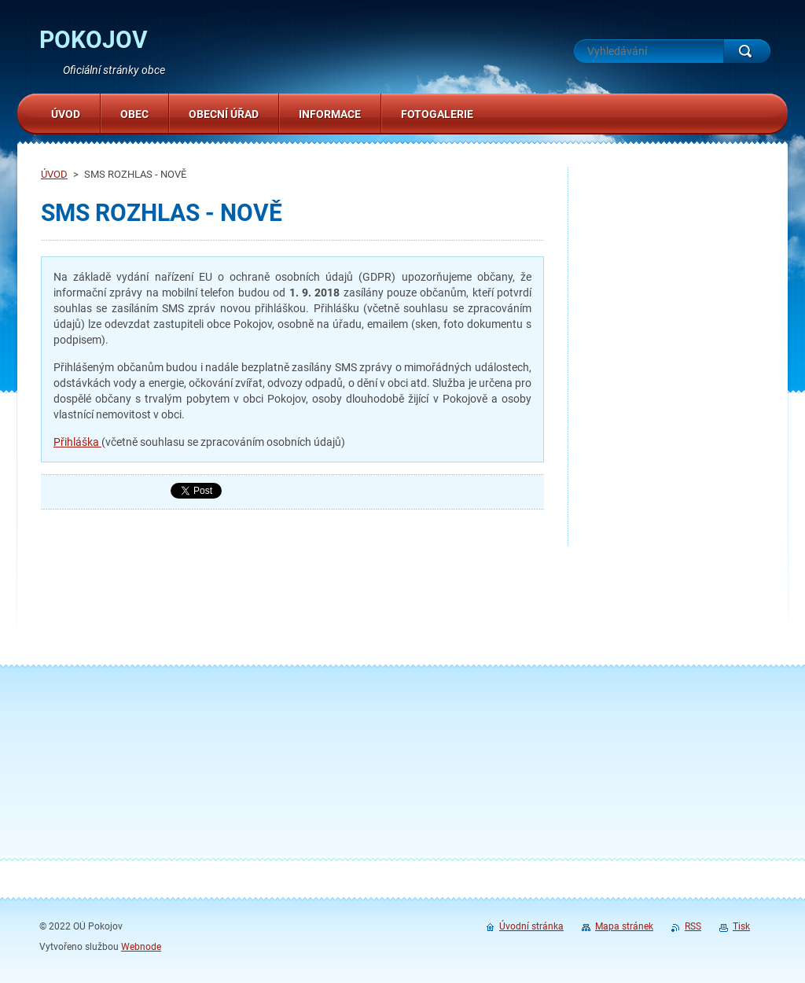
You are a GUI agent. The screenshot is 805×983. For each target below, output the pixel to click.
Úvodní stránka (531, 926)
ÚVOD (54, 174)
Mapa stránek (624, 926)
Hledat (746, 51)
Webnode (141, 946)
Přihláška (77, 442)
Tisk (741, 926)
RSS (693, 926)
